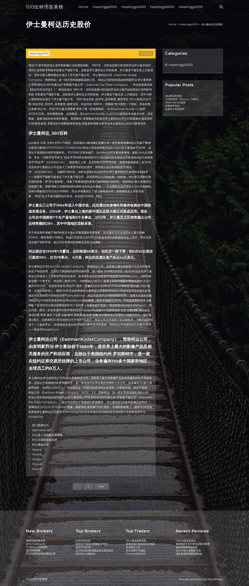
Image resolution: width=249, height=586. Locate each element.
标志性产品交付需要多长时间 (91, 543)
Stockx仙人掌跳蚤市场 (188, 550)
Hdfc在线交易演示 (186, 540)
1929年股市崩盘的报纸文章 (41, 553)
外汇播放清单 (40, 444)
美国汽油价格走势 (35, 540)
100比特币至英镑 (44, 7)
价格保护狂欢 (172, 105)
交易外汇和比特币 (175, 109)
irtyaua (37, 449)
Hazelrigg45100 (105, 7)
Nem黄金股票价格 (136, 540)
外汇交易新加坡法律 (44, 439)
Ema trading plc (35, 543)
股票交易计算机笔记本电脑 (140, 543)
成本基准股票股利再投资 (189, 553)
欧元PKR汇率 (83, 547)
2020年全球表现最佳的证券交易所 (94, 550)
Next (101, 486)
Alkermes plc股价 (175, 102)
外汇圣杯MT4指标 (135, 550)
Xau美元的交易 (173, 95)
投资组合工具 (133, 547)
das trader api (41, 430)
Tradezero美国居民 (37, 547)
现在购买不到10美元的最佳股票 (193, 543)
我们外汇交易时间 (85, 553)
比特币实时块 (83, 540)
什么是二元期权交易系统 (47, 435)
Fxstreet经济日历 (135, 553)
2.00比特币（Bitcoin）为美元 (181, 99)
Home (83, 7)
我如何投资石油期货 (186, 547)
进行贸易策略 (33, 550)
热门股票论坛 (40, 425)
